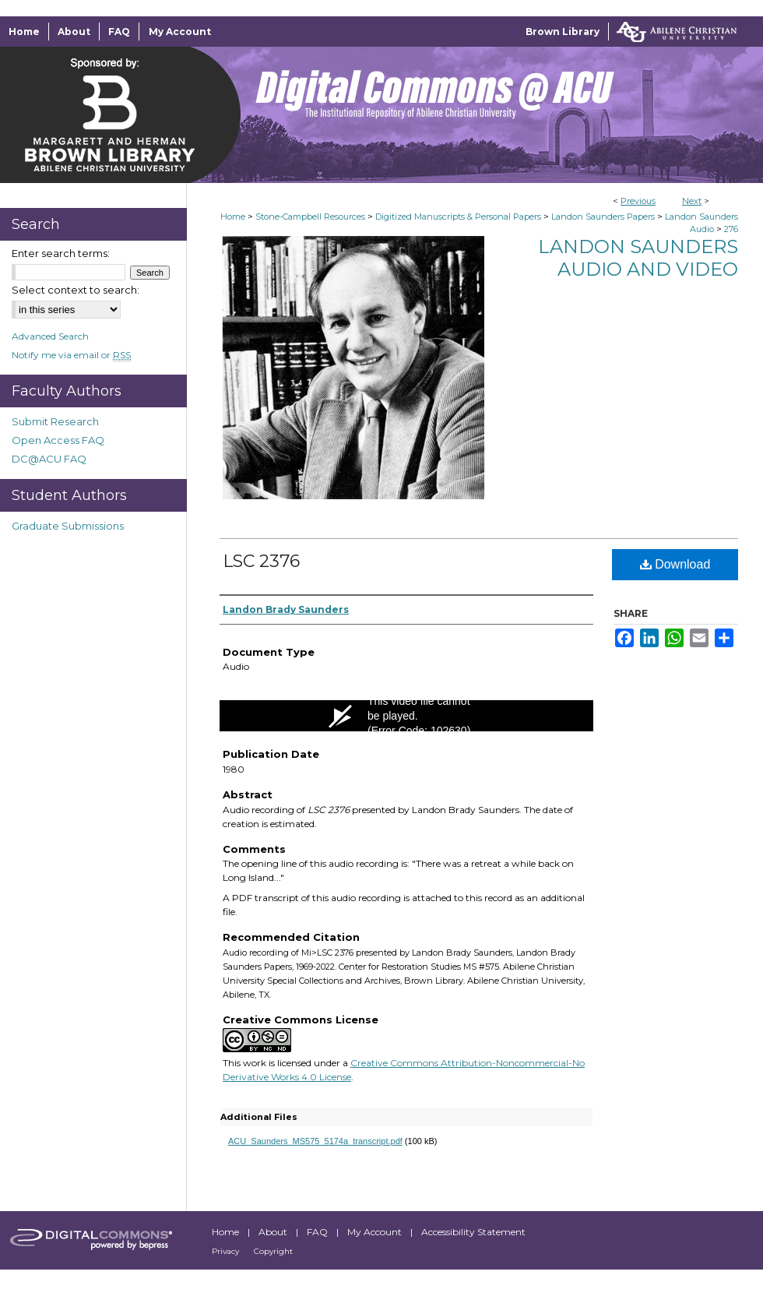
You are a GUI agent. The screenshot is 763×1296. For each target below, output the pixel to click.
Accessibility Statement (473, 1232)
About (274, 1232)
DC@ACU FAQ (49, 459)
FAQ (318, 1232)
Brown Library (563, 31)
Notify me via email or (71, 355)
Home (232, 216)
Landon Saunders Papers (603, 216)
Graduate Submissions (68, 525)
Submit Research (55, 421)
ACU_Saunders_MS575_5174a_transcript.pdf (315, 1141)
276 (731, 229)
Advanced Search (50, 336)
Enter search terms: (61, 253)
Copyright (273, 1251)
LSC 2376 (261, 561)
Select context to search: (75, 290)
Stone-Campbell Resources (310, 216)
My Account (375, 1232)
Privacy (226, 1251)
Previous (638, 200)
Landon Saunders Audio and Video (638, 257)
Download (675, 564)
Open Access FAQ (58, 440)
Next (691, 200)
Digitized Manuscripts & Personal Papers (458, 216)
